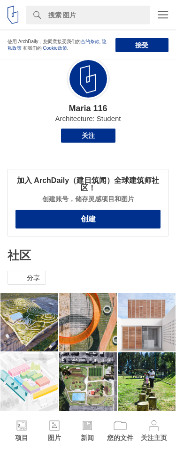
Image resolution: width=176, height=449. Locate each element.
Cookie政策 (55, 48)
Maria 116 (88, 108)
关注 (88, 135)
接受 (141, 45)
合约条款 (90, 41)
